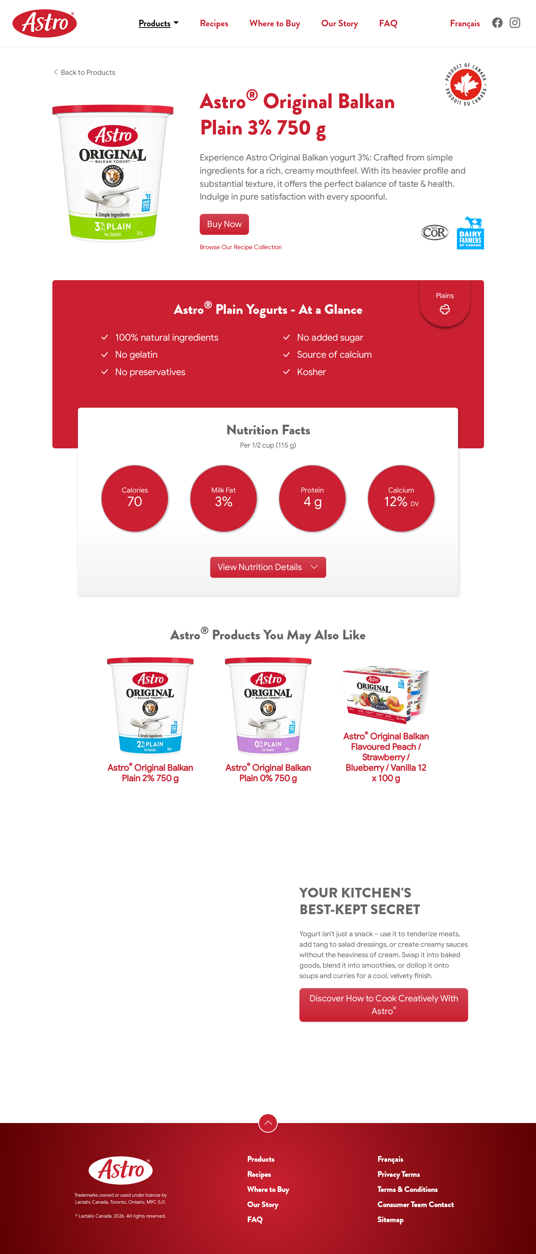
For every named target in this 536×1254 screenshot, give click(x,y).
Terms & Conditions (407, 1189)
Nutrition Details (268, 567)
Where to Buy (274, 23)
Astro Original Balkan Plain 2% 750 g (150, 773)
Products (154, 23)
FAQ (388, 23)
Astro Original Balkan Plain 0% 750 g (268, 773)
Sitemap (390, 1219)
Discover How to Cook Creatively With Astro (383, 1005)
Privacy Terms (398, 1174)
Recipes (214, 23)
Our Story (339, 23)
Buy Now (224, 224)
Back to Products (83, 72)
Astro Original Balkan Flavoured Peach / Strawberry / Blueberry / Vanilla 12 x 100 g (386, 757)
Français (465, 23)
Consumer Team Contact (415, 1204)
